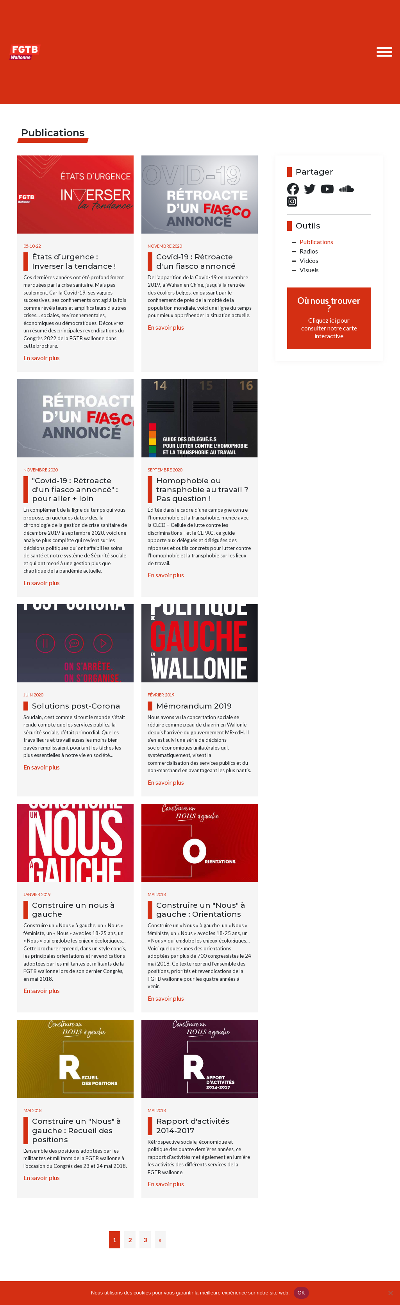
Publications (316, 241)
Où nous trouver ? (329, 317)
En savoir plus (41, 357)
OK (301, 1293)
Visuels (309, 269)
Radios (309, 251)
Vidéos (309, 260)
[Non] (390, 1293)
